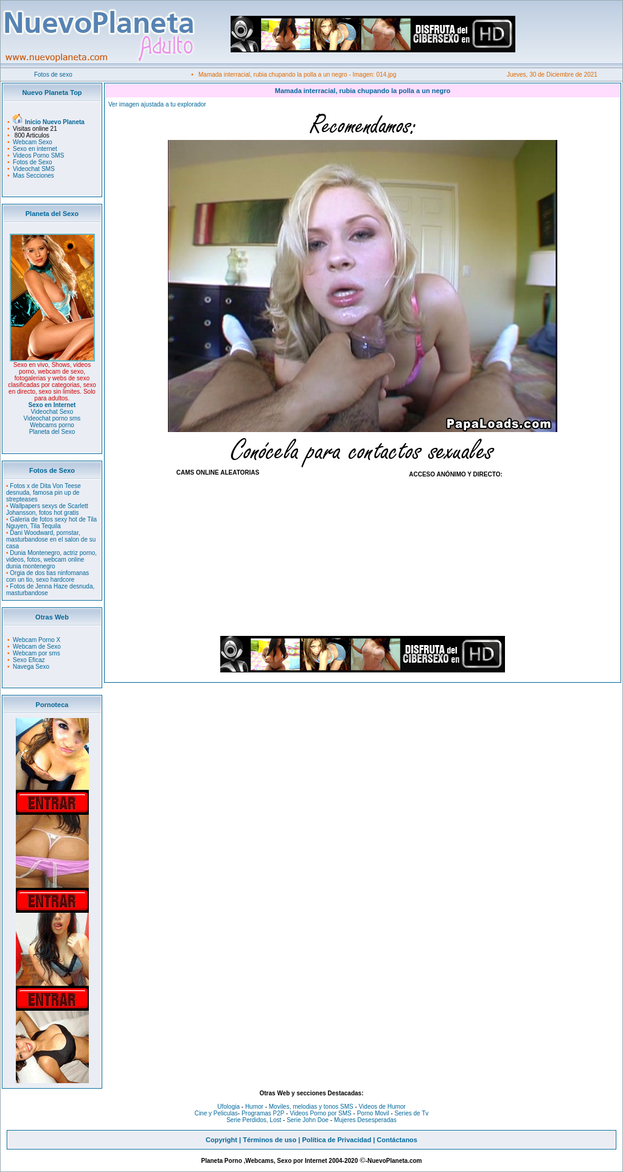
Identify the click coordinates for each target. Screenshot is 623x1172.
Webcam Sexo (32, 142)
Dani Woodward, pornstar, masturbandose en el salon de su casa (51, 539)
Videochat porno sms (52, 418)
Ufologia (228, 1106)
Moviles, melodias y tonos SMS (310, 1106)
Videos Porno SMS (38, 155)
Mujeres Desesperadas (365, 1120)
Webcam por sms (36, 653)
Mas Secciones (33, 175)
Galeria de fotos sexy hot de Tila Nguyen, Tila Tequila (51, 522)
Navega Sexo (31, 666)
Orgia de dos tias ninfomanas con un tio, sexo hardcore (47, 576)
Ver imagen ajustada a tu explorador (157, 104)
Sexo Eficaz (29, 660)
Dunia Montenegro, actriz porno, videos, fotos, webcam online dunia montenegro (51, 559)
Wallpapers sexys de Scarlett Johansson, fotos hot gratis (47, 509)
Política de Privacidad (336, 1139)
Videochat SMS (34, 169)
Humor (254, 1106)
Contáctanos (397, 1139)
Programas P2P (263, 1113)
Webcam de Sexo (37, 646)
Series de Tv (411, 1113)
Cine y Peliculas (216, 1113)
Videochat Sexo (52, 411)
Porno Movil (373, 1113)
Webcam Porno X (36, 640)
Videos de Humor (382, 1106)
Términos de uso (269, 1139)
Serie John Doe (308, 1120)
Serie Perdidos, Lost (253, 1120)
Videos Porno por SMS (321, 1113)
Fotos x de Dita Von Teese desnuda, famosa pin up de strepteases (43, 493)
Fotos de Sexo (32, 162)
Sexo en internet (35, 148)
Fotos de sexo (53, 74)
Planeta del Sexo (52, 431)
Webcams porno (52, 425)
